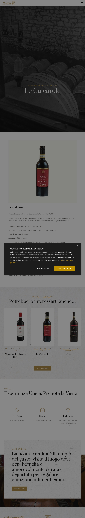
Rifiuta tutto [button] (43, 268)
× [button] (77, 246)
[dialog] (42, 259)
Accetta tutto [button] (64, 268)
